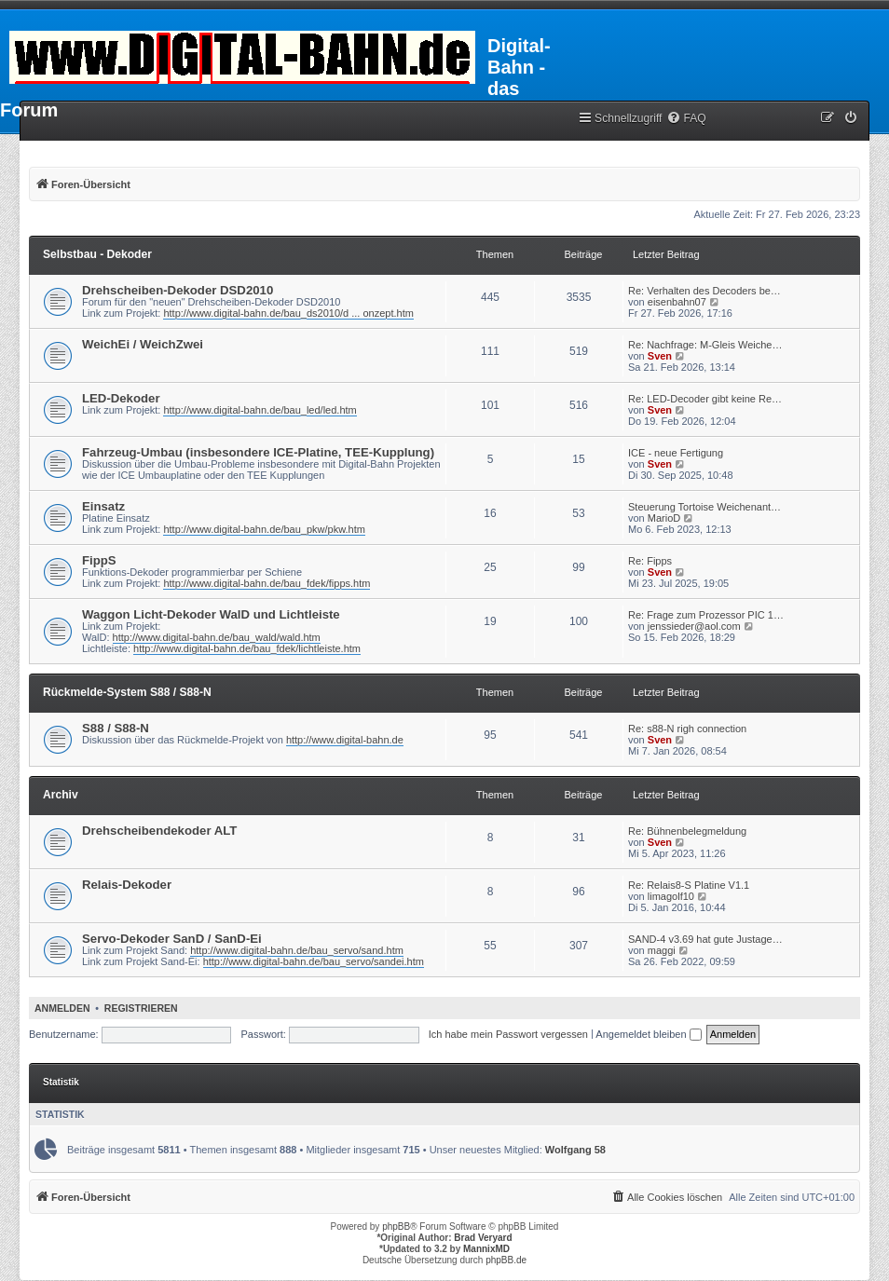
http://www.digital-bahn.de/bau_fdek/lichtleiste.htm (247, 648)
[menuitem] (685, 118)
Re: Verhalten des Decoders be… (704, 290)
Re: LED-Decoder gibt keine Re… (705, 398)
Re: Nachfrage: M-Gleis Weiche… (705, 344)
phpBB (396, 1226)
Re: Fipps (650, 560)
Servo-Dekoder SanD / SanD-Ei (172, 939)
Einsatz (103, 506)
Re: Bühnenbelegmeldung (687, 831)
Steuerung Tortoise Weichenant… (704, 506)
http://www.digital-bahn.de (344, 739)
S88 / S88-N (115, 728)
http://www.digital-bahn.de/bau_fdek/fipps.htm (266, 583)
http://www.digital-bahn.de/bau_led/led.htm (259, 410)
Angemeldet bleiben (648, 1034)
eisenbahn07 (677, 301)
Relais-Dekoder (126, 885)
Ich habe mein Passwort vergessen (508, 1034)
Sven (660, 355)
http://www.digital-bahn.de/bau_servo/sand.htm (296, 950)
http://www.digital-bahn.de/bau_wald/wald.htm (217, 637)
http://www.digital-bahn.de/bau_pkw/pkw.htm (263, 529)
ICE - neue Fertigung (675, 452)
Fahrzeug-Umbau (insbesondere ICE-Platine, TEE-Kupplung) (258, 452)
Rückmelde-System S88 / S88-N (127, 692)
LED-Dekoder (121, 398)
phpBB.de (506, 1260)
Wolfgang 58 (575, 1149)
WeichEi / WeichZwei (142, 344)
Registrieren (141, 1008)
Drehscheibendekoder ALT (159, 831)
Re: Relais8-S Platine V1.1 (688, 885)
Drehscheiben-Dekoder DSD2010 (177, 290)
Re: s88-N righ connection (687, 728)
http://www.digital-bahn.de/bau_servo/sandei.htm (313, 961)
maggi (662, 950)
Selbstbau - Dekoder (97, 254)
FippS (99, 560)
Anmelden (62, 1008)
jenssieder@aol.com (694, 626)
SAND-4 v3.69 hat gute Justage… (705, 939)
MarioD (664, 518)
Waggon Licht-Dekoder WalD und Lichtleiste (211, 614)
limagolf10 (671, 896)
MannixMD (486, 1249)
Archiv (60, 794)
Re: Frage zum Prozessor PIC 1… (706, 614)
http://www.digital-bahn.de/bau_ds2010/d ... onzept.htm (288, 313)
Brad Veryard (483, 1238)
